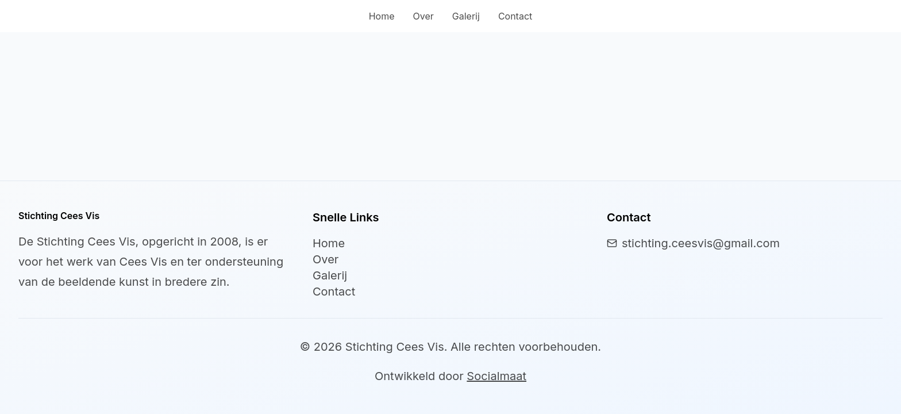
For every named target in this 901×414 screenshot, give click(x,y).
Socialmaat (496, 376)
